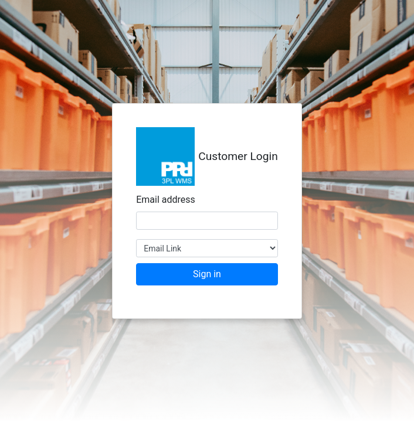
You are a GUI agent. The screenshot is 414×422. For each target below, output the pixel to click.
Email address (165, 199)
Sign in (207, 274)
